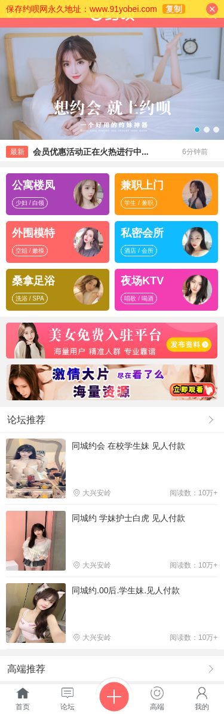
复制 (173, 9)
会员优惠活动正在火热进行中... (91, 152)
